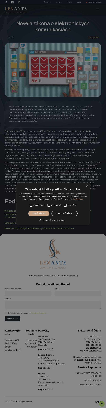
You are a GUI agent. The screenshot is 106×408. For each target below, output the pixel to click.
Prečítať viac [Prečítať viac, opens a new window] (78, 199)
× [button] (87, 186)
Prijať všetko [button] (39, 213)
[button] (53, 220)
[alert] (53, 204)
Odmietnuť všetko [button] (64, 213)
